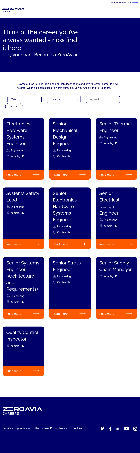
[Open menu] (136, 9)
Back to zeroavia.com (121, 2)
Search (14, 106)
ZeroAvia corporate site (16, 428)
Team (14, 99)
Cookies (77, 428)
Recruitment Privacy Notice (51, 428)
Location (55, 99)
